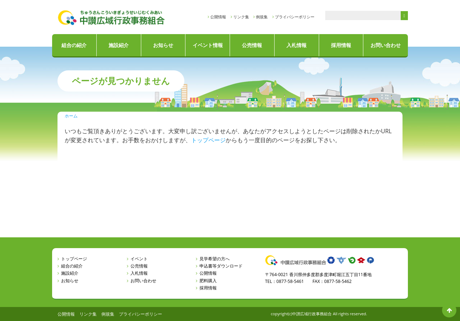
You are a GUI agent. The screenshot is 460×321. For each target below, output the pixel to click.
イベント (139, 259)
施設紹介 (119, 45)
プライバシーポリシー (294, 16)
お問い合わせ (386, 45)
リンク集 (241, 16)
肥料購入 (208, 281)
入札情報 (296, 45)
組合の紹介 (74, 45)
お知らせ (163, 45)
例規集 (262, 16)
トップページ (208, 140)
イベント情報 (208, 45)
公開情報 (218, 16)
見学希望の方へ (214, 259)
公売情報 (252, 45)
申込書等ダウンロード (221, 266)
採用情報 (341, 45)
